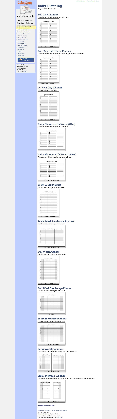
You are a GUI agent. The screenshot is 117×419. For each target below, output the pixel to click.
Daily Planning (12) (22, 35)
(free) (25, 71)
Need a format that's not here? (46, 405)
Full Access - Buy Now (43, 410)
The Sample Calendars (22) (24, 26)
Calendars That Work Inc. (43, 413)
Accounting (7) (21, 53)
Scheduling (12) (21, 47)
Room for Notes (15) (23, 39)
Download (51, 314)
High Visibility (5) (22, 43)
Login (97, 1)
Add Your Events (80, 1)
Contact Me (90, 1)
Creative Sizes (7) (22, 37)
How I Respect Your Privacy (59, 410)
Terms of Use (59, 417)
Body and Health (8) (22, 45)
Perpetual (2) (21, 49)
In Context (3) (21, 41)
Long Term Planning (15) (24, 33)
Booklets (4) (21, 55)
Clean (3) (20, 51)
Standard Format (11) (23, 29)
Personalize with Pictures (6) (24, 31)
